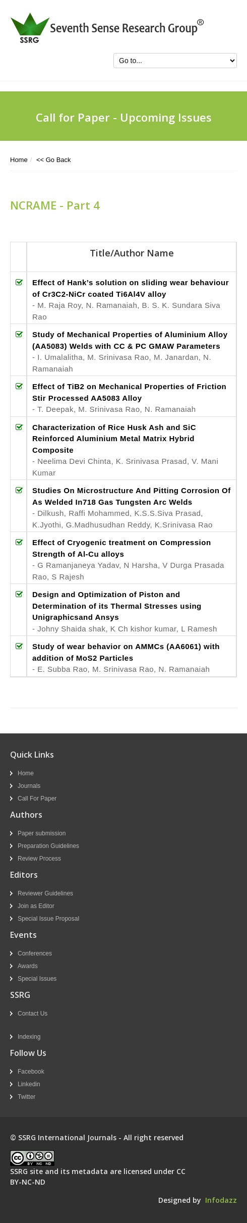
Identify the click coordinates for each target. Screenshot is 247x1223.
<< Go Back (53, 160)
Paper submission (42, 833)
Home (19, 160)
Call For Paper (37, 798)
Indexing (29, 1036)
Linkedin (29, 1084)
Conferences (35, 953)
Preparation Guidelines (48, 845)
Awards (28, 966)
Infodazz (221, 1200)
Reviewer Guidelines (45, 893)
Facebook (31, 1071)
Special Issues (37, 978)
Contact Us (32, 1013)
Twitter (26, 1096)
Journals (29, 785)
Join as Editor (36, 906)
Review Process (39, 858)
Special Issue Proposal (48, 918)
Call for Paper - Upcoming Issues (124, 117)
